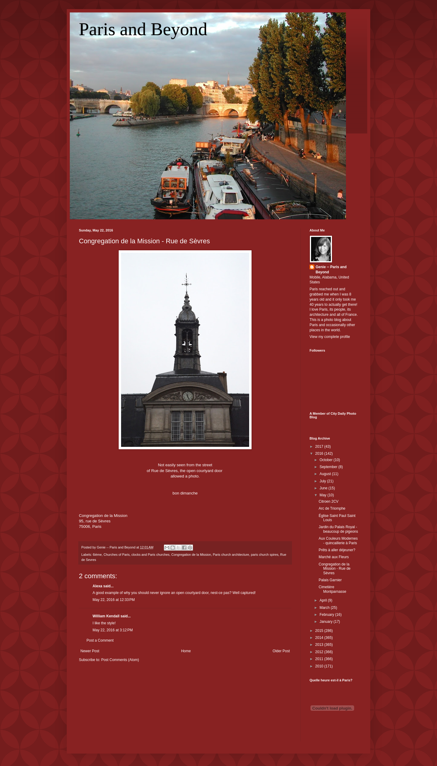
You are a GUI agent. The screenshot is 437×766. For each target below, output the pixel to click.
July (323, 481)
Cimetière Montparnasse (332, 589)
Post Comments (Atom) (120, 660)
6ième (97, 554)
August (326, 474)
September (329, 467)
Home (186, 651)
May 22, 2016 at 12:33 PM (114, 600)
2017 (319, 446)
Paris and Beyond (143, 29)
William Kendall (106, 616)
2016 (319, 453)
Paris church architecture (231, 554)
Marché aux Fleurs (334, 557)
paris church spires (265, 554)
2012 (319, 652)
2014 (319, 638)
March (325, 608)
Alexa (97, 586)
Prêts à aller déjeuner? (337, 550)
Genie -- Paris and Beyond (331, 269)
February (327, 614)
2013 (319, 645)
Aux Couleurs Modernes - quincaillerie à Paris (338, 540)
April (324, 600)
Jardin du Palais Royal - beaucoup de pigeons (338, 529)
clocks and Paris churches (150, 554)
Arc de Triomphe (332, 508)
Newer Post (89, 651)
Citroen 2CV (328, 501)
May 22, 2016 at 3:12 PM (113, 630)
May (323, 495)
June (324, 488)
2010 (319, 666)
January (327, 621)
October (327, 460)
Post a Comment (99, 640)
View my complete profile (330, 337)
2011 (319, 659)
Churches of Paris (116, 554)
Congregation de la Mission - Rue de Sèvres (144, 241)
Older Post (281, 651)
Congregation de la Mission (191, 554)
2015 (319, 631)
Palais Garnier (330, 580)
